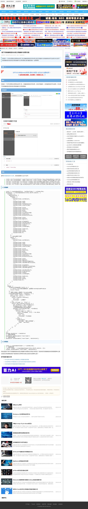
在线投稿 (60, 504)
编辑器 (8, 396)
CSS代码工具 (70, 164)
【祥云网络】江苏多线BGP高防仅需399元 (76, 33)
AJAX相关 (20, 14)
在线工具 (25, 1)
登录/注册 (62, 1)
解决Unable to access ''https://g (74, 91)
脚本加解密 (60, 14)
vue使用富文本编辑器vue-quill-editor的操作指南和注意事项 (20, 361)
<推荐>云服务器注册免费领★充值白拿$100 (77, 25)
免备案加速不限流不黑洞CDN (52, 27)
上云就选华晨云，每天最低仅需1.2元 (31, 35)
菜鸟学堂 (3, 1)
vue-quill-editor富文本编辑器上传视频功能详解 (17, 359)
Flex (55, 14)
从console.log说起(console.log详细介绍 (76, 88)
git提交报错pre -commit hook (73, 140)
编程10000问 (43, 14)
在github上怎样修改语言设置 (20, 461)
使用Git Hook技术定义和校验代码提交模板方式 (25, 489)
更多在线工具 (70, 184)
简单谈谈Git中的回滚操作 (73, 147)
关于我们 (28, 504)
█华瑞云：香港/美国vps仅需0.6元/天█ (53, 35)
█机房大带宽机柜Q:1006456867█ (74, 27)
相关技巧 (82, 14)
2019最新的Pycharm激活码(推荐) (75, 82)
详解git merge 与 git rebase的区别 (22, 423)
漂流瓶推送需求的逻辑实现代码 (21, 433)
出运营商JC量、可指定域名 (7, 25)
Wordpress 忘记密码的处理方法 (21, 414)
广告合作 (33, 504)
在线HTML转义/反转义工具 (73, 175)
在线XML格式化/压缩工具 (73, 168)
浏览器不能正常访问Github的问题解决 (75, 142)
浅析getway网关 (17, 404)
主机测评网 (18, 1)
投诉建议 (55, 504)
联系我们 (38, 504)
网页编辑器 (76, 14)
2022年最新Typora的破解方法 (74, 99)
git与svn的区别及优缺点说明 (20, 470)
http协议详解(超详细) (72, 80)
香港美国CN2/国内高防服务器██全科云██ (11, 37)
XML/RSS (70, 14)
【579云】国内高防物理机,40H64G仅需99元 (11, 31)
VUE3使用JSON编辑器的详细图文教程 (15, 364)
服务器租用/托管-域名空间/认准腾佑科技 (76, 35)
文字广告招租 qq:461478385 (29, 25)
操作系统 (61, 11)
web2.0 (65, 14)
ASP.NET (9, 14)
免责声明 (44, 504)
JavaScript (3, 14)
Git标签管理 (69, 138)
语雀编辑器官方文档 (8, 175)
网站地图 (49, 504)
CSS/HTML (50, 14)
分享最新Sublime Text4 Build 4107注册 (76, 86)
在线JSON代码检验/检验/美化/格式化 (75, 177)
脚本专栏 (26, 11)
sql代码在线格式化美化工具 (73, 173)
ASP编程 (32, 14)
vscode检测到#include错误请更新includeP (77, 84)
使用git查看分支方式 (71, 134)
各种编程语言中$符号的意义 (20, 442)
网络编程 (19, 11)
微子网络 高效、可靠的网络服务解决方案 (54, 33)
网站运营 (69, 11)
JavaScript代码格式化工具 (72, 166)
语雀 (5, 396)
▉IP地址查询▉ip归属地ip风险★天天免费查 (33, 29)
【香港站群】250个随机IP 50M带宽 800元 (33, 31)
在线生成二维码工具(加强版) (73, 181)
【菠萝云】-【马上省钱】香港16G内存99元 (11, 27)
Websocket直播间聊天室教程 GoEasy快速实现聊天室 (27, 479)
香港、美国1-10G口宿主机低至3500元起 (54, 31)
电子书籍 (54, 11)
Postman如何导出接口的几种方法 (75, 97)
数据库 (40, 11)
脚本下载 (34, 11)
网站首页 (4, 11)
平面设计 (76, 11)
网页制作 (11, 11)
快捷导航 (85, 1)
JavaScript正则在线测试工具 (73, 179)
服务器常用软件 (10, 1)
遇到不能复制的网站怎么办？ (73, 149)
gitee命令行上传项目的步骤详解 (74, 145)
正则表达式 (26, 14)
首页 (6, 48)
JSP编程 (37, 14)
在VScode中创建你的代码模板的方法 (23, 451)
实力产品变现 (4, 29)
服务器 (47, 11)
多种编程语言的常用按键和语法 (74, 151)
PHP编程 (14, 14)
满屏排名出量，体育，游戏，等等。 (53, 25)
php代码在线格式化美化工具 (73, 170)
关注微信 (78, 1)
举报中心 (70, 1)
